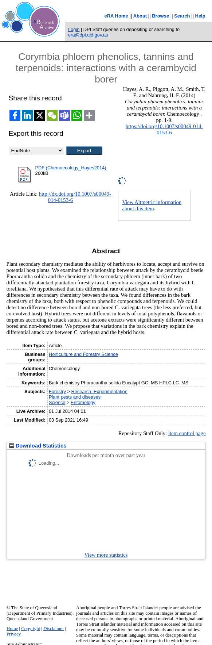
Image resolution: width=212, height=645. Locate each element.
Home (12, 628)
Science (57, 402)
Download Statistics (38, 446)
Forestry (57, 391)
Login (73, 29)
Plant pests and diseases (75, 397)
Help (200, 16)
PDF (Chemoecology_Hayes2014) (70, 167)
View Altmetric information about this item (151, 205)
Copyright (30, 628)
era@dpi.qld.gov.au (88, 35)
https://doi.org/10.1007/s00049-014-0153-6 (164, 129)
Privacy (14, 634)
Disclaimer (53, 628)
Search (182, 16)
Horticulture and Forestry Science (83, 354)
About (140, 16)
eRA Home (116, 16)
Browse (160, 16)
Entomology (83, 402)
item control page (187, 433)
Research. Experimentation (99, 391)
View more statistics (106, 555)
